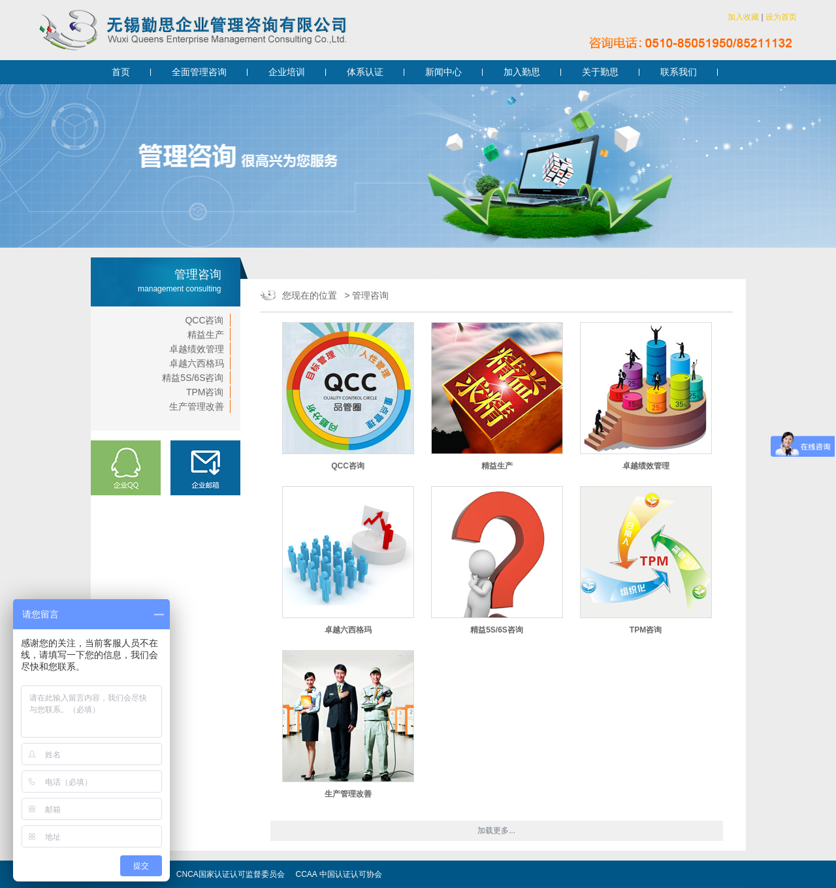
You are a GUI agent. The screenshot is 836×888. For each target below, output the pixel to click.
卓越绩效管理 (196, 349)
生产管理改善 (196, 406)
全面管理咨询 (199, 72)
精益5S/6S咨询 (192, 377)
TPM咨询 (205, 392)
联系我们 (678, 72)
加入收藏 (743, 17)
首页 (121, 72)
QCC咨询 (204, 320)
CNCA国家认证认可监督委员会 (230, 874)
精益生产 (205, 334)
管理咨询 (370, 295)
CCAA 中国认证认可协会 (339, 874)
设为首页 (781, 17)
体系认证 (365, 72)
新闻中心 (443, 72)
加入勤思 (522, 72)
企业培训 (286, 72)
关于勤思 (600, 72)
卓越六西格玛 (196, 363)
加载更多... (496, 830)
